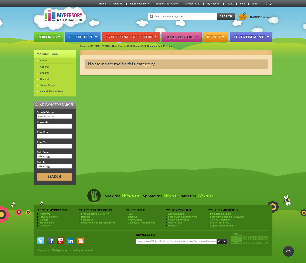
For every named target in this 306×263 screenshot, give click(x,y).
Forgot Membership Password (227, 216)
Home (102, 3)
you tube (60, 240)
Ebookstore (83, 37)
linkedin (70, 240)
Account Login (176, 213)
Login (255, 3)
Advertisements (251, 37)
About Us (118, 3)
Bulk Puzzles (164, 46)
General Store (182, 37)
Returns (85, 216)
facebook (50, 240)
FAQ (130, 213)
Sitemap (132, 216)
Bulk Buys (133, 46)
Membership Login (220, 213)
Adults (43, 60)
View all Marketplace (51, 91)
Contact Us (87, 219)
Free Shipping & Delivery (95, 213)
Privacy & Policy (49, 216)
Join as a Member (220, 219)
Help (242, 3)
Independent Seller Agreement (98, 222)
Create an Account (178, 219)
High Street (118, 46)
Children (45, 73)
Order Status (175, 222)
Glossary (45, 225)
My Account (213, 3)
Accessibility (135, 219)
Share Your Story (139, 3)
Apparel (44, 66)
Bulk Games (148, 46)
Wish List (173, 225)
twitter (40, 240)
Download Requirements (141, 222)
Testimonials (47, 222)
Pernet (215, 37)
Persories (49, 37)
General (44, 79)
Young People (47, 85)
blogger (80, 240)
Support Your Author (167, 3)
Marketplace (47, 53)
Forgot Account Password (182, 216)
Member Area (192, 3)
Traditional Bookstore (131, 37)
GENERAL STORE (99, 46)
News (230, 3)
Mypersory (250, 238)
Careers (44, 219)
